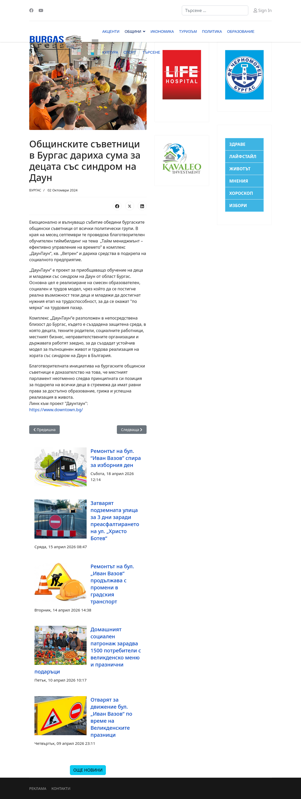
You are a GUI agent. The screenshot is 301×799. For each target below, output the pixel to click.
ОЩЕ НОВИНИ (88, 770)
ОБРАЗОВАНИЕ (241, 31)
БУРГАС (35, 190)
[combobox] (215, 10)
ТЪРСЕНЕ (151, 52)
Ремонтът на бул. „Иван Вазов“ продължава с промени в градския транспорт (112, 584)
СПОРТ (129, 52)
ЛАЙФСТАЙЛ (242, 156)
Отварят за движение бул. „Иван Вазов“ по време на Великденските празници (111, 717)
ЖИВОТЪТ (239, 169)
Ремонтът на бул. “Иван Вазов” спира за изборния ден (116, 458)
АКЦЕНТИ (110, 31)
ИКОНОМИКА (162, 31)
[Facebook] (31, 10)
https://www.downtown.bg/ (56, 410)
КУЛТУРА (110, 52)
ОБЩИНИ (133, 31)
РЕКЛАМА (37, 788)
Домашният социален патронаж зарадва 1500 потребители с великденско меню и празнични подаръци (87, 650)
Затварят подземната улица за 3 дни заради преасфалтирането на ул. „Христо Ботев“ (115, 521)
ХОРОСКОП (241, 193)
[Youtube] (41, 10)
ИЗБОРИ (238, 205)
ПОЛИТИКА (212, 31)
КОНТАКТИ (60, 788)
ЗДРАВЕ (237, 144)
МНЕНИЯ (238, 181)
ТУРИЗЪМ (188, 31)
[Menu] (95, 42)
